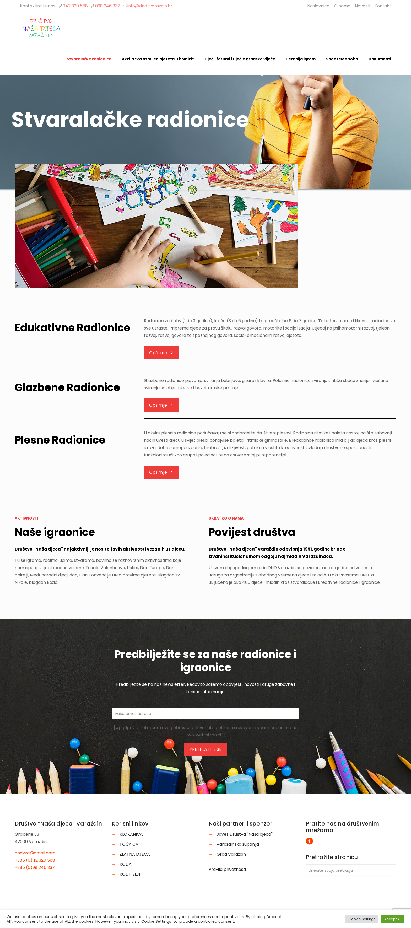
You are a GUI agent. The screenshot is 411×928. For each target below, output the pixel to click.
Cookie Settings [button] (362, 918)
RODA (126, 864)
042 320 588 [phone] (75, 6)
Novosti (362, 6)
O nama (342, 6)
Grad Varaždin (231, 854)
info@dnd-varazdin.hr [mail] (149, 6)
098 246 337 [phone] (107, 6)
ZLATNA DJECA (135, 854)
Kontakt (383, 6)
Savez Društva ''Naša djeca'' (245, 834)
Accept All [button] (392, 918)
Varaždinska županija (238, 844)
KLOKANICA (131, 834)
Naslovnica (318, 6)
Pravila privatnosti (227, 869)
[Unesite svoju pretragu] (351, 870)
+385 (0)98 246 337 (35, 868)
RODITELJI (130, 874)
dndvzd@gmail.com (35, 853)
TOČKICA (129, 844)
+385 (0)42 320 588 (35, 860)
